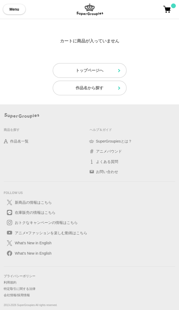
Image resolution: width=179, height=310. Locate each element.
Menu (14, 9)
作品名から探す (89, 88)
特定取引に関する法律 (19, 289)
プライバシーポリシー (19, 276)
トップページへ (89, 70)
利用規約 (10, 282)
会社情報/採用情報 (17, 295)
